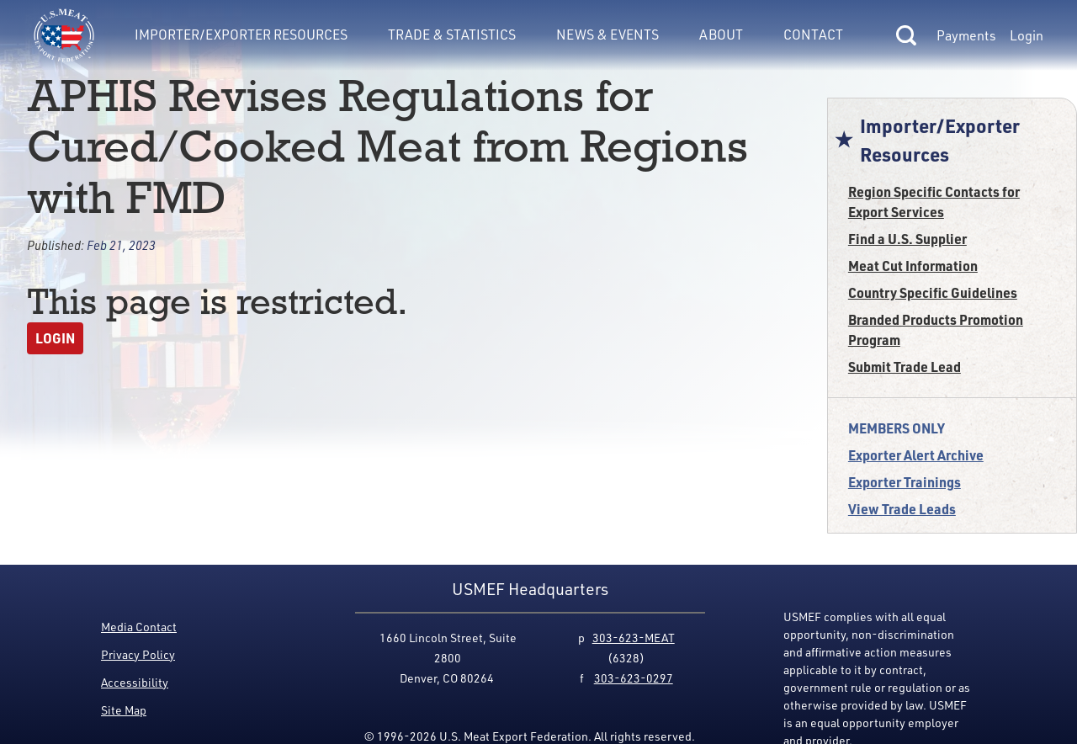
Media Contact (139, 627)
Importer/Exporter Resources (241, 34)
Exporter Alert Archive (916, 455)
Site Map (123, 710)
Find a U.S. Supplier (907, 238)
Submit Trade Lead (904, 366)
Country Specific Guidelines (932, 292)
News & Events (607, 34)
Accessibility (134, 682)
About (721, 34)
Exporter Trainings (904, 482)
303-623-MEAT (633, 638)
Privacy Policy (138, 654)
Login (1026, 35)
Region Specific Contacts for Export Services (934, 202)
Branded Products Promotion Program (935, 329)
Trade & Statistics (452, 34)
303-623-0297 (633, 678)
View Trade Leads (902, 509)
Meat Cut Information (913, 265)
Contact (813, 34)
